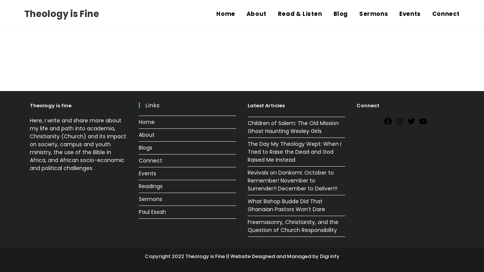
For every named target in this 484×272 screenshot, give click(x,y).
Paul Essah (152, 212)
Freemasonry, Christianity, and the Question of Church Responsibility (293, 226)
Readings (151, 186)
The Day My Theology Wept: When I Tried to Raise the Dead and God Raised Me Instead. (294, 152)
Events (147, 173)
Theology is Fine (61, 14)
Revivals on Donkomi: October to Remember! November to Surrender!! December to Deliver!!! (292, 180)
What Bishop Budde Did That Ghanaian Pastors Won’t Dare (286, 205)
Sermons (150, 199)
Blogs (145, 147)
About (147, 135)
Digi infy (329, 256)
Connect (150, 160)
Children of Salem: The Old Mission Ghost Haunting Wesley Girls (293, 127)
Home (147, 122)
